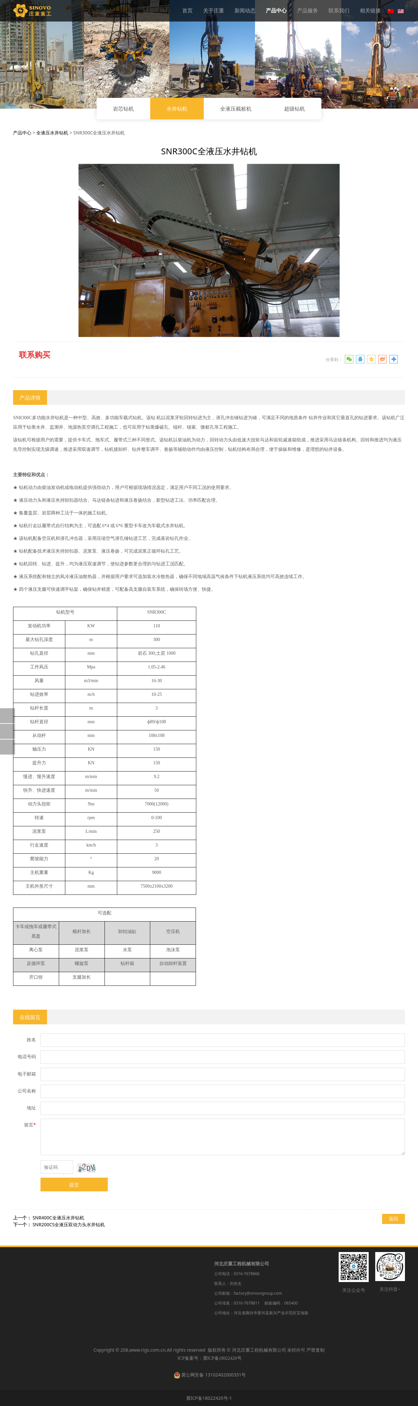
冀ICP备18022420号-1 (209, 1398)
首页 (187, 10)
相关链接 (370, 10)
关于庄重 (213, 10)
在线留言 (30, 1017)
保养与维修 (173, 1292)
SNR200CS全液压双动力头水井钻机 (69, 1224)
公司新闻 (71, 1280)
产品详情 (30, 397)
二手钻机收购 (176, 1303)
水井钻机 (177, 108)
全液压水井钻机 (52, 133)
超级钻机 (294, 108)
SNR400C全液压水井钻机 (58, 1218)
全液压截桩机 (235, 108)
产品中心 (276, 10)
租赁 (166, 1280)
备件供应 (171, 1314)
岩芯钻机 (123, 108)
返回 (393, 1218)
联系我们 (339, 10)
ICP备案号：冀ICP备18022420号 (209, 1360)
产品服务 (307, 10)
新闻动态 (244, 10)
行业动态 (71, 1292)
